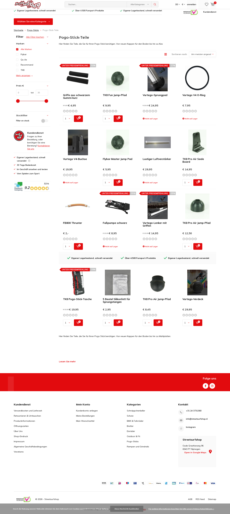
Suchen (154, 4)
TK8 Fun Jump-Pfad (115, 97)
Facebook (205, 387)
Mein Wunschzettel (85, 423)
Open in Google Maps (198, 454)
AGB (190, 501)
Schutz (130, 418)
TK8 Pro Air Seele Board (193, 162)
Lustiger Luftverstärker (157, 161)
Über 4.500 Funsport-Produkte (89, 12)
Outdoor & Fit (133, 438)
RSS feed (200, 501)
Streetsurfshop (51, 501)
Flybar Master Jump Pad (117, 161)
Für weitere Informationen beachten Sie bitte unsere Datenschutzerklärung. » (181, 509)
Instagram (212, 387)
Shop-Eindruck (21, 438)
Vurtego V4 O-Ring (193, 97)
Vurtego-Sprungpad (155, 97)
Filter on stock (32, 123)
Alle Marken (26, 51)
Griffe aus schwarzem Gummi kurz (76, 99)
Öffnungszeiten (21, 428)
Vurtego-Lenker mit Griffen (155, 226)
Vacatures (19, 454)
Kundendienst (209, 14)
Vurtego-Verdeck (192, 301)
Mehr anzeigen (23, 77)
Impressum (19, 443)
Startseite (18, 32)
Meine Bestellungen (85, 418)
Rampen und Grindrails (138, 448)
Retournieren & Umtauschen (27, 418)
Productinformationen (24, 423)
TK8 (22, 72)
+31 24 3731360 (193, 413)
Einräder (131, 433)
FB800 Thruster (72, 225)
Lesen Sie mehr (67, 363)
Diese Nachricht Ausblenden (127, 509)
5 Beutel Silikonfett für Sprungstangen (116, 303)
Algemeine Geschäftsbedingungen (30, 448)
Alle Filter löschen (35, 39)
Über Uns (18, 433)
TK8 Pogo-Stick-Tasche (77, 301)
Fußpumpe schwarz (115, 225)
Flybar (24, 56)
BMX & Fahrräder (135, 423)
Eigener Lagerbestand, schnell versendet (36, 12)
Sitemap (212, 501)
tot (31, 95)
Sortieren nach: (179, 56)
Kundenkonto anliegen (87, 413)
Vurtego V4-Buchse (75, 161)
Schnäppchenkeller (136, 413)
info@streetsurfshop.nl (197, 421)
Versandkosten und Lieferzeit (28, 413)
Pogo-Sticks (33, 32)
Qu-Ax (24, 62)
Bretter (130, 428)
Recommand (27, 67)
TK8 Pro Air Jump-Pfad (196, 225)
